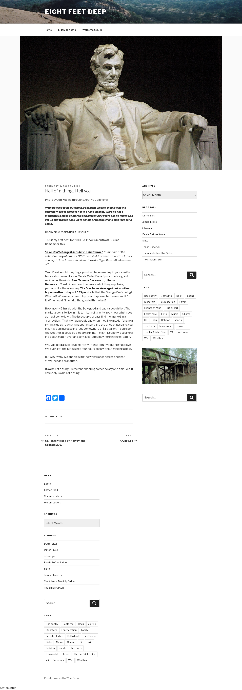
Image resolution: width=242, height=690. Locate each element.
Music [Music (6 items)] (174, 314)
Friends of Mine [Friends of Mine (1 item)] (152, 307)
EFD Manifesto (67, 29)
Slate (145, 240)
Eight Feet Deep (76, 11)
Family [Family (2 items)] (182, 301)
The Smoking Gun (152, 259)
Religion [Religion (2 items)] (165, 320)
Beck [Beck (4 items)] (179, 295)
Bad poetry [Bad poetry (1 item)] (150, 295)
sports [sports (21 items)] (178, 320)
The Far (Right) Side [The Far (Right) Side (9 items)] (155, 332)
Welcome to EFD (92, 29)
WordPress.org (52, 502)
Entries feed (51, 489)
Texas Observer (151, 247)
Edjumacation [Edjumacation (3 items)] (167, 301)
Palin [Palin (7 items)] (154, 320)
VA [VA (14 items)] (171, 332)
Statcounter (8, 687)
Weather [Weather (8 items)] (158, 338)
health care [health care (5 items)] (150, 314)
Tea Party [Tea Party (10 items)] (149, 326)
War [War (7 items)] (146, 338)
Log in (47, 483)
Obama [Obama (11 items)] (186, 314)
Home (48, 29)
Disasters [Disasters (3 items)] (149, 301)
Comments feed (53, 496)
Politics (56, 416)
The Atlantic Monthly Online (157, 253)
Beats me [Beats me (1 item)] (166, 295)
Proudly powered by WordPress (61, 678)
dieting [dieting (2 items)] (190, 295)
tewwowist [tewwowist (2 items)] (165, 326)
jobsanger (148, 228)
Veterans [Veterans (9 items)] (183, 332)
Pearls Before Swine (153, 234)
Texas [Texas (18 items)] (179, 326)
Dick (77, 186)
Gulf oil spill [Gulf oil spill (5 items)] (172, 307)
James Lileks (149, 221)
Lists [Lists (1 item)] (164, 314)
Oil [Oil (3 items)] (145, 320)
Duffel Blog (148, 215)
